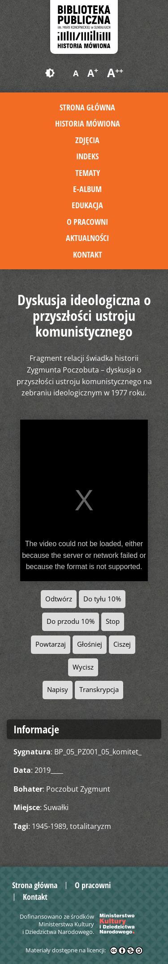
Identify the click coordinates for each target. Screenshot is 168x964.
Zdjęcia (87, 140)
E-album (87, 189)
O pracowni (87, 221)
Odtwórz (58, 599)
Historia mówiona (87, 123)
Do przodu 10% (71, 621)
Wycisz (83, 667)
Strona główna (87, 107)
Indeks (87, 156)
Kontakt (87, 254)
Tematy (87, 172)
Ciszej (122, 644)
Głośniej (89, 644)
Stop (113, 621)
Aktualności (87, 237)
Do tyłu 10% (102, 599)
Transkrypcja (99, 689)
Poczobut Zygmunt (78, 789)
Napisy (57, 689)
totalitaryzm (90, 826)
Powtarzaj (50, 644)
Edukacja (87, 205)
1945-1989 (49, 826)
